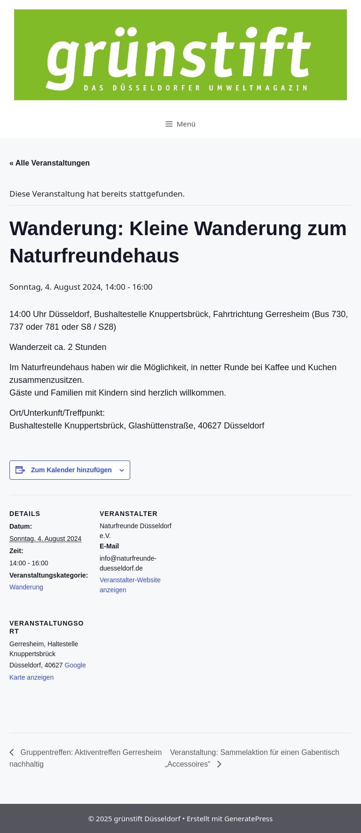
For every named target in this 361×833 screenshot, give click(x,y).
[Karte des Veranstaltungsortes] (149, 669)
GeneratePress (248, 818)
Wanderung (26, 587)
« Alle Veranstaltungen (49, 163)
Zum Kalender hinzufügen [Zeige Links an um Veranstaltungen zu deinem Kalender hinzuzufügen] (71, 470)
